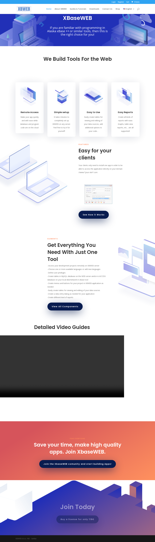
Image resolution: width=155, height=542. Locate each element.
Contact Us (107, 9)
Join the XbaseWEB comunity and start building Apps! (78, 464)
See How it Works (94, 214)
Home (48, 9)
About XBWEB (61, 9)
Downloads (94, 9)
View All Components (65, 306)
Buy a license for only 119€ (77, 519)
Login (114, 2)
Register (121, 2)
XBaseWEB (77, 18)
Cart (127, 2)
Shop (117, 9)
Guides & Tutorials (78, 9)
